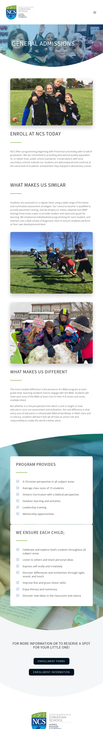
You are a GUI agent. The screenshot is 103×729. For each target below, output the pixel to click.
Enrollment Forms (51, 661)
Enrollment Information (51, 672)
